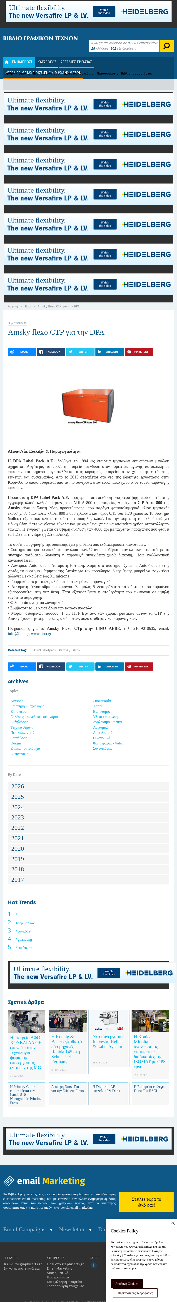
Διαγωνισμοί (51, 67)
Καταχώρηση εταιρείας (64, 1275)
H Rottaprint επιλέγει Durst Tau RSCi (149, 1082)
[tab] (88, 779)
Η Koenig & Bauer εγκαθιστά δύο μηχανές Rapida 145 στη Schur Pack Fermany (66, 1042)
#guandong (24, 933)
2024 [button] (17, 800)
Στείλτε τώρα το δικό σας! (146, 1195)
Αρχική (13, 300)
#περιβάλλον (25, 916)
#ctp (76, 643)
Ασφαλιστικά (102, 726)
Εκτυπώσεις (19, 747)
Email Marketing (59, 1262)
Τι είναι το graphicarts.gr (22, 1257)
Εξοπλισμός (101, 704)
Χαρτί (97, 699)
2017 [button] (17, 872)
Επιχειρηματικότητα (25, 742)
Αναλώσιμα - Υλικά (107, 715)
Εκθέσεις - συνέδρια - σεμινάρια (34, 710)
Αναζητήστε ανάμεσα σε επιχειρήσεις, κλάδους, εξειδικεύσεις (125, 38)
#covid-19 (23, 924)
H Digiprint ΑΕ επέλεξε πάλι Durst (106, 1082)
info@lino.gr (18, 627)
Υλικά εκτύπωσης (106, 710)
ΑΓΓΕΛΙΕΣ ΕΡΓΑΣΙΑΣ (76, 55)
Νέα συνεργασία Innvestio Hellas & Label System (108, 1034)
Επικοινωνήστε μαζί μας (21, 1262)
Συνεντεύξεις (102, 742)
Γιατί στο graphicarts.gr (65, 1257)
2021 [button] (17, 831)
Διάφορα (17, 694)
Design (16, 736)
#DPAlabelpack (45, 643)
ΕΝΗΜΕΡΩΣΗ (19, 55)
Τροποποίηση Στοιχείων (65, 1279)
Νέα (36, 67)
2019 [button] (17, 851)
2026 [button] (17, 779)
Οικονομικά (101, 731)
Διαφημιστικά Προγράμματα (58, 1268)
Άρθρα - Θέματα (17, 67)
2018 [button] (17, 862)
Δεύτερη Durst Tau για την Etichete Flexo (67, 1082)
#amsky (64, 643)
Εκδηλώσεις (19, 715)
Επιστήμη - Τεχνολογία (28, 699)
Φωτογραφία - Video (108, 736)
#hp (18, 908)
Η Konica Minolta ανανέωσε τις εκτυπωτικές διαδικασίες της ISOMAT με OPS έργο (150, 1044)
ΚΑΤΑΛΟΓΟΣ (46, 55)
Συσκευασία (102, 694)
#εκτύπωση (24, 941)
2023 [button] (17, 810)
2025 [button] (17, 789)
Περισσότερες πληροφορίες (135, 1293)
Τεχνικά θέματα (22, 720)
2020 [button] (17, 841)
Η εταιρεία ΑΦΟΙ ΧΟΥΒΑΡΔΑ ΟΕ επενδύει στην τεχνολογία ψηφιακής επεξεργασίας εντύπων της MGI (26, 1045)
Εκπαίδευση (19, 704)
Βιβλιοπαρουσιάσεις (136, 67)
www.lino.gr (41, 627)
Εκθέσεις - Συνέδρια (78, 67)
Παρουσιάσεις (107, 67)
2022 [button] (17, 820)
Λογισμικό (101, 720)
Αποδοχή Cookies (126, 1283)
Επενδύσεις (19, 731)
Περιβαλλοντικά (23, 726)
